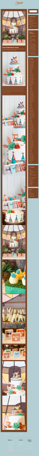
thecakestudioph (32, 47)
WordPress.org (31, 196)
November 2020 (31, 61)
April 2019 (30, 72)
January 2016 (31, 127)
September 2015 (31, 131)
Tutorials (30, 180)
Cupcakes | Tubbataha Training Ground (32, 36)
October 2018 (31, 81)
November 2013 (31, 159)
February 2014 (31, 154)
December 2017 (31, 95)
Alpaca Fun (31, 24)
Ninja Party (31, 18)
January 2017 (31, 111)
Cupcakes (30, 173)
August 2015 (31, 133)
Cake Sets (30, 170)
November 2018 (31, 79)
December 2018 (31, 78)
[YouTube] (13, 450)
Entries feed (31, 193)
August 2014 (31, 147)
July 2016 (30, 118)
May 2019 (30, 71)
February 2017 (31, 110)
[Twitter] (11, 450)
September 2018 (31, 82)
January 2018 (31, 94)
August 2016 (31, 117)
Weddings (30, 183)
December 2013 (31, 157)
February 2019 (31, 75)
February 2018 (31, 92)
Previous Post (6, 434)
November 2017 (31, 97)
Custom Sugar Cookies (32, 177)
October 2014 (31, 146)
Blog (30, 169)
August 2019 (31, 68)
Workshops (31, 184)
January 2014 (31, 156)
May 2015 (30, 137)
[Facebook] (8, 450)
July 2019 (30, 69)
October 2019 (31, 65)
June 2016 (30, 120)
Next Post (22, 434)
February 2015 (31, 141)
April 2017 (30, 107)
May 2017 (30, 105)
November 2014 (31, 144)
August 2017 (31, 101)
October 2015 (31, 130)
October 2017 (31, 98)
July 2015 (30, 134)
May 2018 (30, 88)
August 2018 (31, 84)
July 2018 (30, 85)
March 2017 (31, 108)
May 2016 (30, 121)
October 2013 (31, 160)
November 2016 (31, 114)
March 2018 (31, 91)
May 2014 (30, 150)
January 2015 (31, 143)
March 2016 (31, 124)
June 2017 (30, 104)
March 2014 (31, 153)
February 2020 (31, 62)
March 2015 (31, 140)
